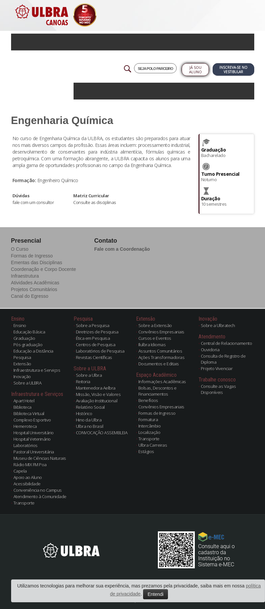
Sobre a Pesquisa (92, 325)
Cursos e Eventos (154, 338)
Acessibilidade (27, 484)
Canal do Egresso (29, 296)
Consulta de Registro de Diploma (223, 359)
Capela (20, 471)
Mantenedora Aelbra (96, 388)
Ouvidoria (210, 350)
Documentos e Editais (158, 364)
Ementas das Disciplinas (36, 262)
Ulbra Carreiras (152, 445)
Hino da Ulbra (89, 420)
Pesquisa (22, 357)
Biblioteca (22, 407)
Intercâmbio (149, 426)
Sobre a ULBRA (27, 383)
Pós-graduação (28, 344)
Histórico (84, 413)
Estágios (146, 451)
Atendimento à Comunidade (40, 496)
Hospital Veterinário (32, 439)
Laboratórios (25, 445)
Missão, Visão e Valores (98, 394)
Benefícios (148, 400)
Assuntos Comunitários (160, 351)
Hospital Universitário (33, 433)
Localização (149, 432)
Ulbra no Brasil (89, 426)
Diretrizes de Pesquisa (97, 332)
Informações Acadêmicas (162, 381)
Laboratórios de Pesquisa (100, 351)
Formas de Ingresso (32, 255)
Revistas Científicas (94, 357)
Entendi (155, 594)
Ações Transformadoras (161, 357)
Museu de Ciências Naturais (39, 458)
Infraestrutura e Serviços (36, 370)
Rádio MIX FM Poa (30, 464)
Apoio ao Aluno (27, 477)
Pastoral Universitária (33, 452)
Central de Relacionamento (226, 343)
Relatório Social (90, 407)
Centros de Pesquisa (96, 344)
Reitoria (83, 381)
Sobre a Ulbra (89, 375)
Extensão (22, 364)
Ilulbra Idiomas (152, 344)
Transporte (24, 503)
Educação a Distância (33, 351)
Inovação (22, 376)
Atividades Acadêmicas (35, 282)
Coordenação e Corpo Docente (43, 269)
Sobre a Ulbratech (218, 325)
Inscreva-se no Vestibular (233, 69)
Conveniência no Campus (37, 490)
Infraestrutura (25, 276)
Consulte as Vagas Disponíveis (218, 389)
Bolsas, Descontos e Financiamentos (157, 391)
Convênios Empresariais (161, 332)
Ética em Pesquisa (93, 338)
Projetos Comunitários (34, 289)
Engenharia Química (62, 120)
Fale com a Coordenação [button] (122, 249)
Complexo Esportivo (32, 420)
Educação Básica (29, 332)
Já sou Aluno (195, 69)
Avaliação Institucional (97, 401)
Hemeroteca (25, 426)
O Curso (20, 249)
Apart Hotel (24, 401)
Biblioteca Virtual (28, 413)
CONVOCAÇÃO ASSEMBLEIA (102, 433)
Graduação (24, 338)
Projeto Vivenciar (217, 368)
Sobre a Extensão (155, 325)
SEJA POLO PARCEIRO (155, 69)
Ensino (19, 325)
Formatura (148, 419)
